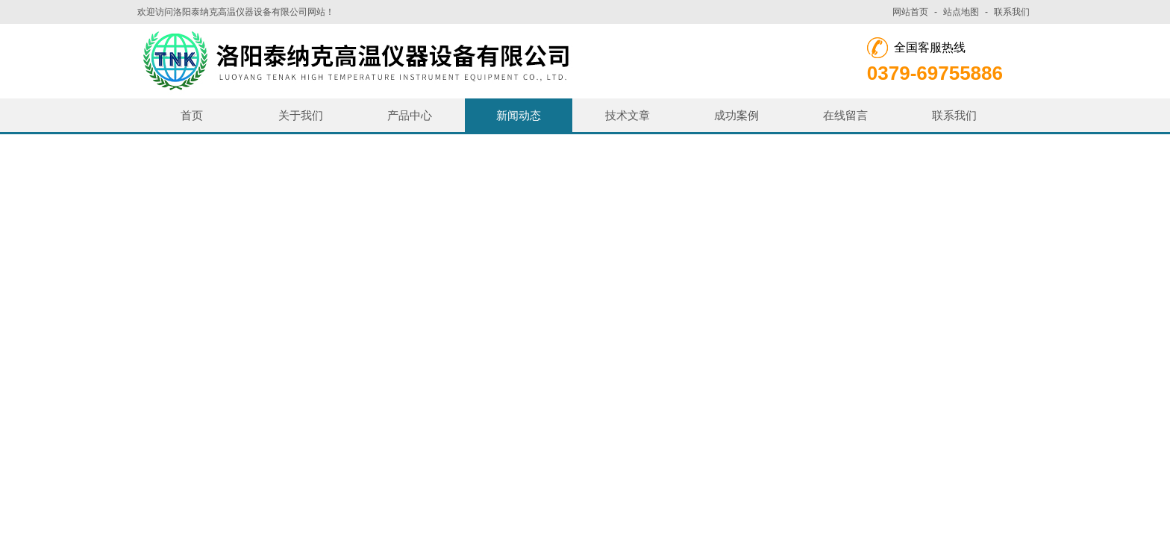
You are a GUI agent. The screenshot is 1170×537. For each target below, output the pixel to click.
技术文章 (627, 115)
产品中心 (409, 115)
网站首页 (910, 12)
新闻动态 (518, 115)
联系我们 (1012, 12)
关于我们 (300, 115)
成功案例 (736, 115)
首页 (192, 115)
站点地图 (961, 12)
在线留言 (845, 115)
